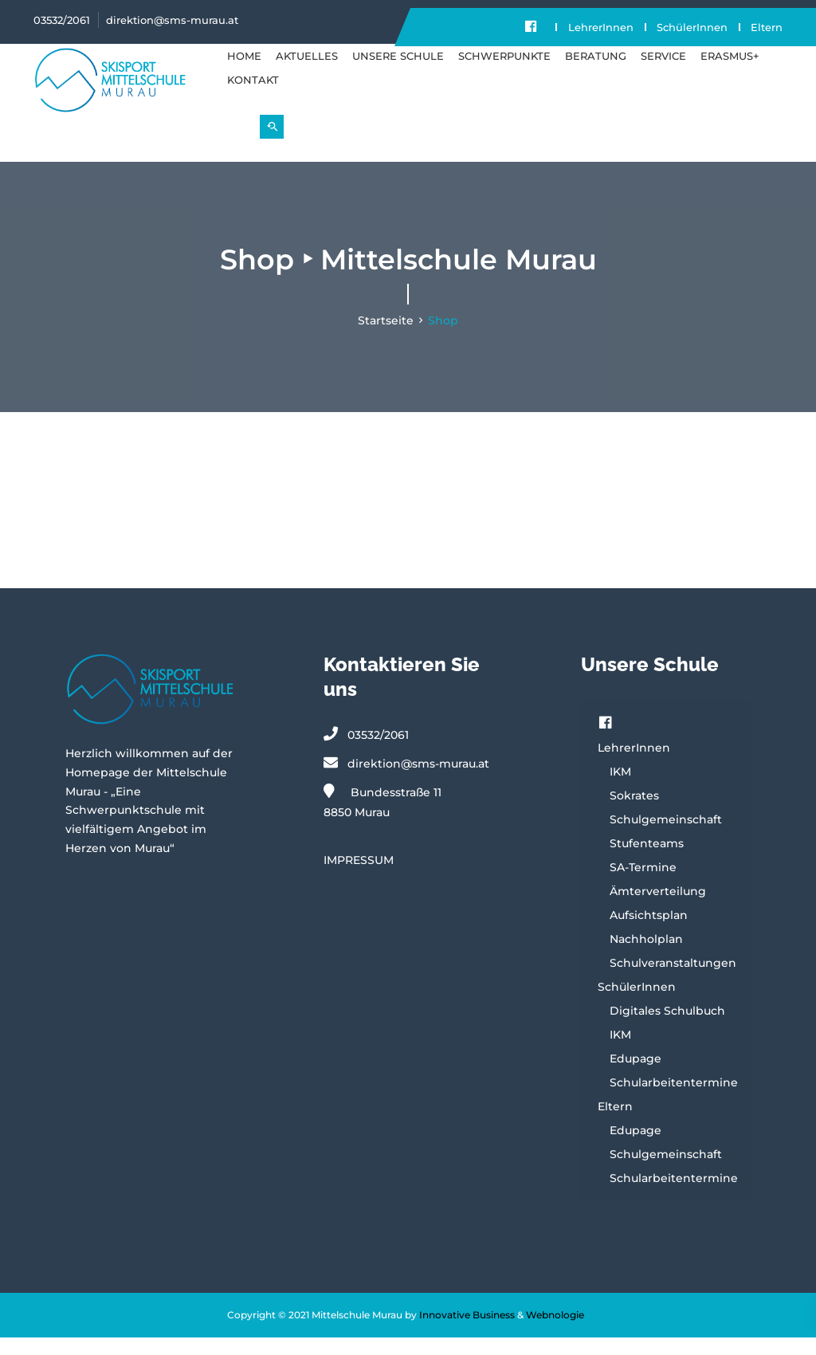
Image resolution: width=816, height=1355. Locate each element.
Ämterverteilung (658, 908)
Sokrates (634, 813)
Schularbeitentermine (674, 1100)
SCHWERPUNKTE (504, 73)
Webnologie (555, 1332)
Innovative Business (467, 1332)
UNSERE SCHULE (398, 73)
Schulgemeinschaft (666, 837)
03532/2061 (61, 20)
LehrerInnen (600, 27)
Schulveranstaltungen (673, 980)
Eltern (539, 44)
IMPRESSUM (359, 877)
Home (244, 73)
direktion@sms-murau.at (172, 20)
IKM (620, 789)
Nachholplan (646, 956)
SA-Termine (643, 885)
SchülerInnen (692, 27)
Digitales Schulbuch (667, 1028)
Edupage (635, 1076)
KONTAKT (253, 97)
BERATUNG (595, 73)
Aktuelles (307, 73)
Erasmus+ (729, 73)
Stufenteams (647, 861)
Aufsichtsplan (649, 932)
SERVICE (663, 73)
